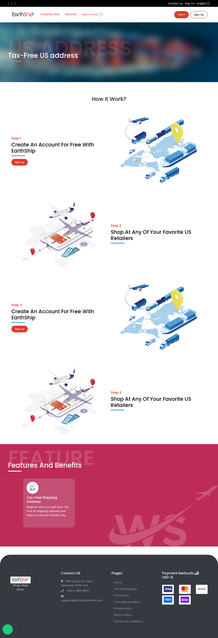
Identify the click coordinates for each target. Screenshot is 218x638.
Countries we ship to (127, 602)
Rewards (70, 14)
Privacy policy (123, 608)
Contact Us (121, 595)
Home (118, 582)
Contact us (175, 3)
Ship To (189, 3)
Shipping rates (49, 14)
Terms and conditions (128, 621)
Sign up (19, 162)
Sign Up (199, 15)
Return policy (122, 615)
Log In (181, 14)
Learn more (92, 14)
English (203, 3)
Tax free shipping (125, 589)
